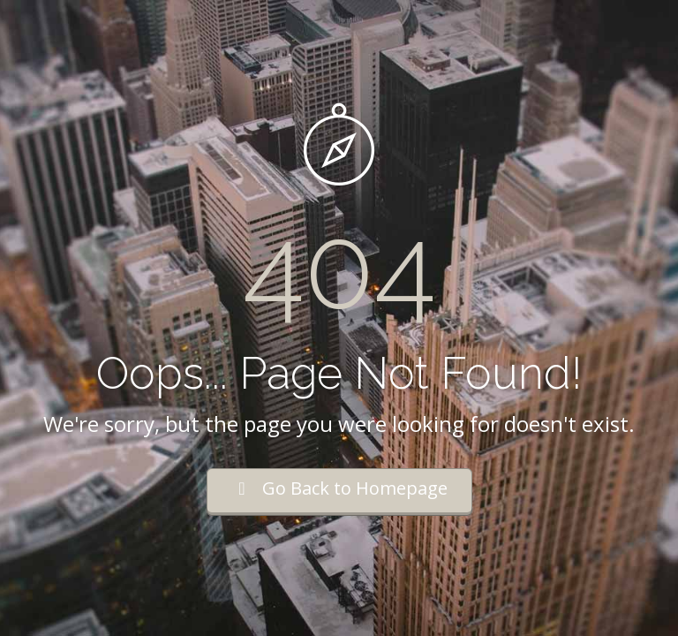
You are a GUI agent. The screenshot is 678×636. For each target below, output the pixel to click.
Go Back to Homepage (339, 488)
